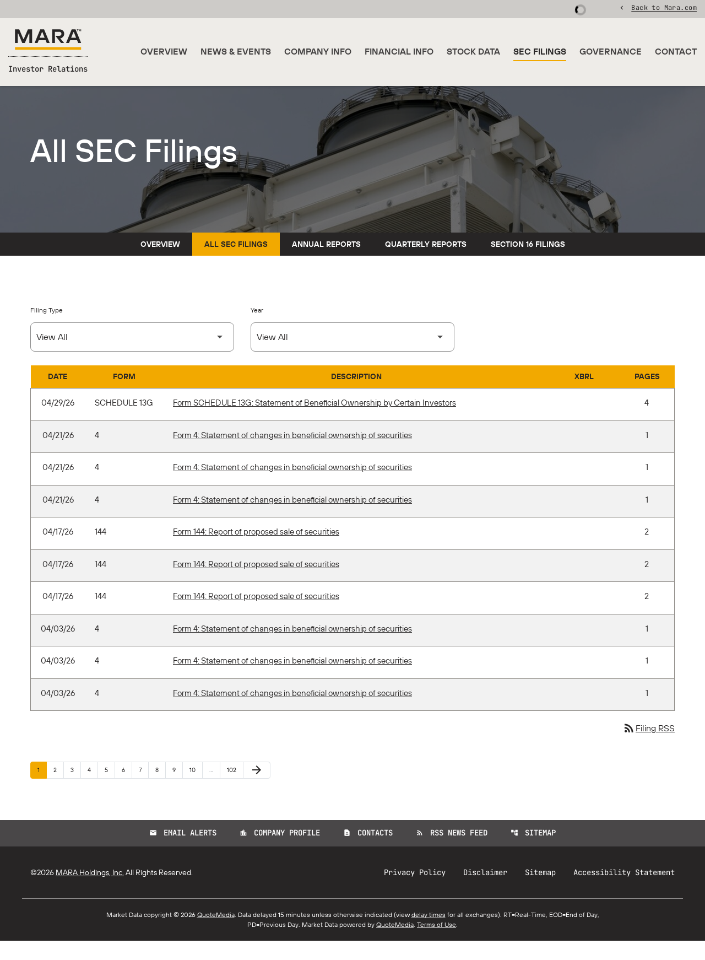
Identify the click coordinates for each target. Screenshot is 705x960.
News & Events (235, 51)
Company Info (317, 51)
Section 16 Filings (528, 263)
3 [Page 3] (75, 789)
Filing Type (46, 329)
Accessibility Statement (624, 892)
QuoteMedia (216, 934)
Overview (163, 51)
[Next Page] (256, 790)
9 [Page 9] (177, 789)
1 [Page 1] (42, 789)
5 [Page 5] (109, 789)
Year (257, 329)
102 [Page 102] (233, 789)
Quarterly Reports (426, 263)
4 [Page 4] (92, 789)
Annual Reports (326, 263)
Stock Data (473, 51)
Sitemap (533, 852)
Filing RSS (648, 747)
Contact (676, 51)
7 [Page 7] (143, 789)
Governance (610, 51)
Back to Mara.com (664, 8)
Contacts (368, 852)
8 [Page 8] (160, 789)
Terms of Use (436, 944)
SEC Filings (539, 51)
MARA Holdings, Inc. (90, 892)
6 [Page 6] (126, 789)
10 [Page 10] (196, 789)
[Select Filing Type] (132, 356)
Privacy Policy (415, 892)
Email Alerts (182, 852)
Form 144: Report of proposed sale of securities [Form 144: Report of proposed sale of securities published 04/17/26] (256, 551)
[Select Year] (352, 356)
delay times (428, 934)
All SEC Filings (236, 263)
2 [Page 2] (58, 789)
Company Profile (280, 852)
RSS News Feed (451, 852)
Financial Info (399, 51)
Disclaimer (485, 892)
